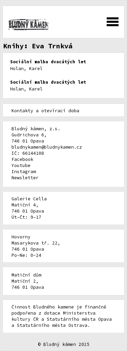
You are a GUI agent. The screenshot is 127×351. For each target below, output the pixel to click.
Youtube (21, 165)
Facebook (22, 159)
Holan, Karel (48, 65)
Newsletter (25, 178)
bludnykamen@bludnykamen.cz (47, 147)
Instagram (24, 171)
